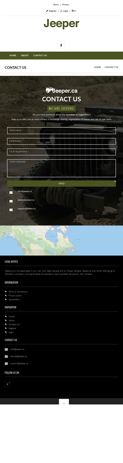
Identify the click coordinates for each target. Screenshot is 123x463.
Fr (74, 11)
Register (51, 11)
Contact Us (40, 55)
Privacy (65, 5)
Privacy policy (15, 296)
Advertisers (14, 300)
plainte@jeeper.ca (26, 200)
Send (61, 183)
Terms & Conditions (18, 292)
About (25, 55)
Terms (56, 5)
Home (12, 55)
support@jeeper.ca (26, 209)
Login (64, 11)
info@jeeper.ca (25, 191)
